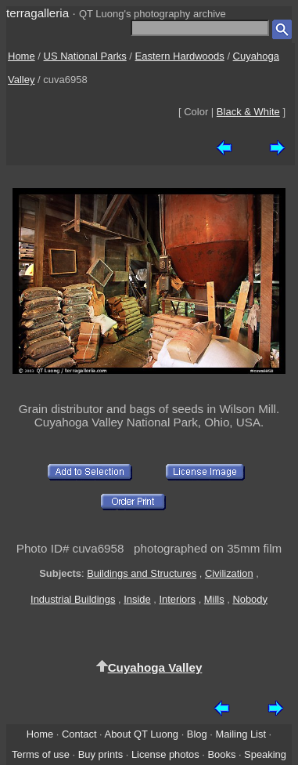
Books (221, 754)
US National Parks (85, 56)
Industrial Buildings (73, 599)
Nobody (249, 599)
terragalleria (37, 13)
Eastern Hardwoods (179, 56)
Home (21, 56)
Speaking (265, 754)
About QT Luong (141, 734)
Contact (79, 734)
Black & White (248, 112)
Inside (137, 599)
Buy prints (100, 754)
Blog (197, 734)
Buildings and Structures (141, 573)
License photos (165, 754)
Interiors (177, 599)
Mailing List (240, 734)
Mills (214, 599)
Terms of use (41, 754)
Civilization (229, 573)
